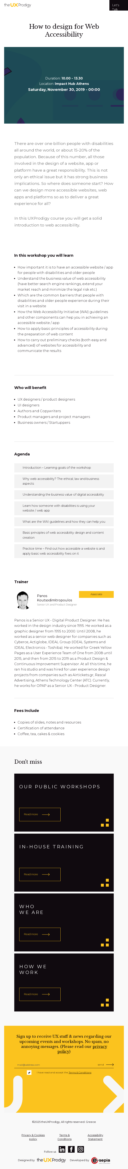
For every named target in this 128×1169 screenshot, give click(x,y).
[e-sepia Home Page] (100, 1160)
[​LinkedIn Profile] (62, 1149)
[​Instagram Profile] (80, 1149)
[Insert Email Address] (64, 1065)
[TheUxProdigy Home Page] (53, 1160)
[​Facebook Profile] (71, 1149)
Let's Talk (115, 7)
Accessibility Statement (95, 1137)
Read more (31, 814)
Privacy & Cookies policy (33, 1137)
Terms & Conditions (80, 1072)
